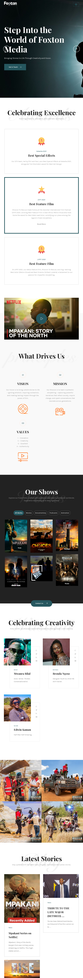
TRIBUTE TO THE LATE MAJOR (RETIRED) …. (58, 912)
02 (60, 375)
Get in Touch (15, 67)
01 (23, 375)
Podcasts (53, 513)
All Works (18, 513)
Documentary (40, 513)
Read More (41, 224)
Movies (29, 513)
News (10, 928)
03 (23, 423)
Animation (65, 513)
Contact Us (41, 603)
